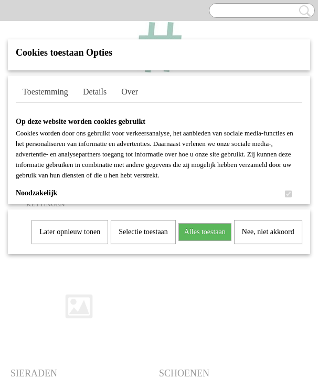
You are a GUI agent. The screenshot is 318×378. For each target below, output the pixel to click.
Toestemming (45, 91)
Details (95, 91)
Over (129, 91)
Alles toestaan (205, 232)
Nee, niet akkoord (268, 232)
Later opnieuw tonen (69, 232)
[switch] (288, 194)
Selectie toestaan (143, 232)
